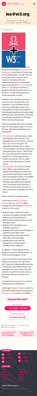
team (23, 85)
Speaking (22, 369)
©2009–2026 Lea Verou (10, 386)
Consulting (6, 375)
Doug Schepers (8, 166)
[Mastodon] (26, 353)
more (26, 388)
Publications (23, 372)
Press (20, 375)
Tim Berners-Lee (8, 293)
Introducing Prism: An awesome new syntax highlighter (9, 333)
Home (4, 369)
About (21, 377)
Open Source (7, 380)
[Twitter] (9, 354)
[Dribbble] (26, 360)
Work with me (19, 317)
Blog (4, 372)
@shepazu (28, 206)
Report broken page (24, 23)
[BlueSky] (9, 361)
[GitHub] (9, 358)
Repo (20, 380)
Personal (6, 30)
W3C (11, 30)
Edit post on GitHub (9, 327)
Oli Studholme (8, 136)
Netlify (19, 388)
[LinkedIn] (26, 357)
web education (17, 203)
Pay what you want (18, 308)
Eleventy (13, 388)
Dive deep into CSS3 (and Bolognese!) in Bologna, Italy (27, 333)
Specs (4, 377)
